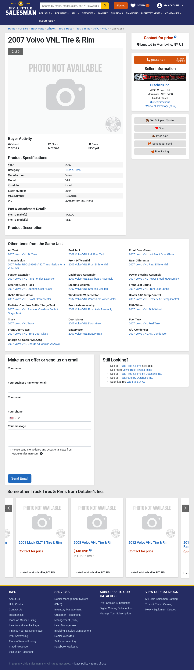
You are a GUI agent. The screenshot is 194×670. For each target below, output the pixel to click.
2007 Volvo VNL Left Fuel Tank (86, 254)
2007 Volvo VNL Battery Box (85, 333)
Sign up (120, 5)
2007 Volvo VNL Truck (21, 323)
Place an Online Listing (22, 620)
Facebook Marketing (66, 646)
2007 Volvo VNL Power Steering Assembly (154, 278)
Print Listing (160, 151)
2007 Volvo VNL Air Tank (22, 254)
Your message (17, 426)
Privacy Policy (80, 663)
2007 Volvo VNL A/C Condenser (148, 333)
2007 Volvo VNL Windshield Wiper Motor (92, 299)
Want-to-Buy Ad (136, 381)
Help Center (16, 604)
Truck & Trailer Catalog (158, 604)
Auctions (117, 13)
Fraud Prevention (19, 646)
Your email (14, 397)
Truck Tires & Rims (130, 365)
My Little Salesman (21, 8)
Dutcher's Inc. (160, 85)
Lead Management (65, 625)
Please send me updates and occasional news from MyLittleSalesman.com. (42, 451)
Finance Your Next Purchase (25, 630)
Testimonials (16, 614)
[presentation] (37, 465)
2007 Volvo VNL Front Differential (88, 264)
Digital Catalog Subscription (116, 608)
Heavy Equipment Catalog (160, 609)
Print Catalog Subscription (115, 602)
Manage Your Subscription (115, 613)
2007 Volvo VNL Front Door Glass (28, 333)
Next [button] (185, 508)
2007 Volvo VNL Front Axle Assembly (90, 309)
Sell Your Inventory (65, 641)
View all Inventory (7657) (160, 106)
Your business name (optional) (27, 382)
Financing (131, 13)
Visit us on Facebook (21, 651)
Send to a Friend (160, 143)
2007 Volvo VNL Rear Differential (148, 264)
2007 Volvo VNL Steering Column (88, 288)
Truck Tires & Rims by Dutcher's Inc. (140, 373)
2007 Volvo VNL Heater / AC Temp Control (154, 299)
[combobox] (14, 418)
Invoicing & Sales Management (72, 630)
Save (160, 128)
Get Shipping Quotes (160, 120)
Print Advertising (18, 635)
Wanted (103, 13)
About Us (14, 598)
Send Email (19, 478)
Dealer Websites (64, 635)
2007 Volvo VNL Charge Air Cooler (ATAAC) (34, 343)
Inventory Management (67, 609)
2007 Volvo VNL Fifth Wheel (145, 309)
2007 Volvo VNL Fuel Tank (144, 323)
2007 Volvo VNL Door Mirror (85, 323)
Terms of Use (98, 663)
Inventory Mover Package (24, 625)
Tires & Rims (73, 169)
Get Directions (160, 102)
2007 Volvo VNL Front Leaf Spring (149, 288)
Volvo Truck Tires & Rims (137, 369)
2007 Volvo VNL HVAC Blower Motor (29, 299)
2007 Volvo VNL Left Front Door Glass (151, 254)
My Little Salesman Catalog (161, 598)
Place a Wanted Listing (22, 641)
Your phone (15, 411)
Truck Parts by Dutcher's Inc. (136, 377)
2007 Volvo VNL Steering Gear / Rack (30, 288)
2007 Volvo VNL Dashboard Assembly (90, 278)
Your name (14, 368)
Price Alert (160, 135)
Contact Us (15, 609)
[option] (97, 539)
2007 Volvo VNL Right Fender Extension (31, 278)
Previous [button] (8, 508)
